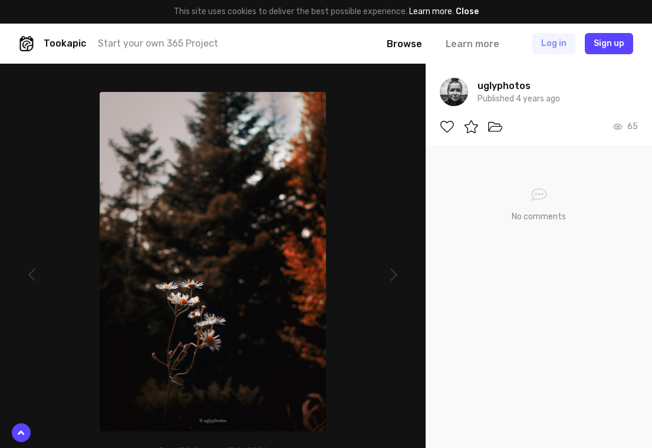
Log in (554, 43)
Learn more (430, 11)
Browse (404, 44)
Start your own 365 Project (158, 43)
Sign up (609, 43)
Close (467, 11)
